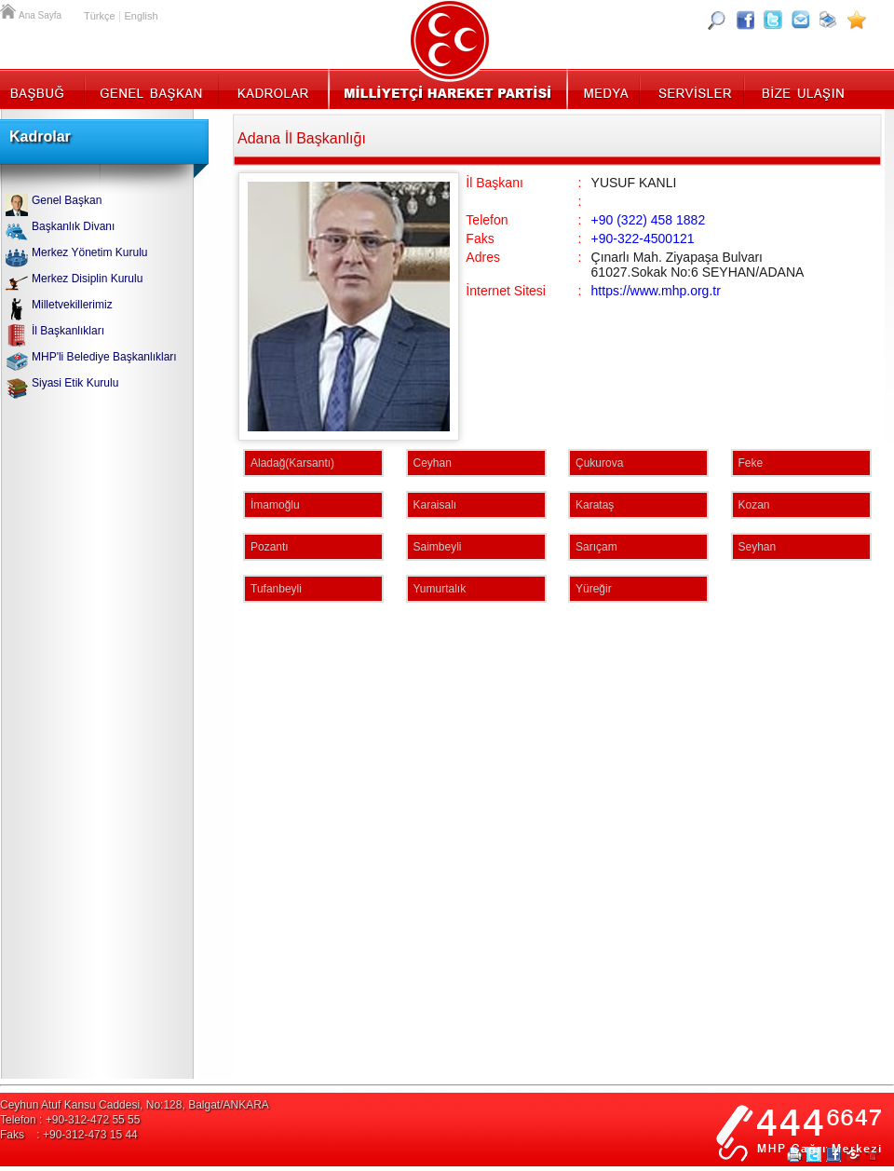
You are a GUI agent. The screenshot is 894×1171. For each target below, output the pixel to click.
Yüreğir (594, 588)
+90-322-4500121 (643, 238)
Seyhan (757, 546)
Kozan (754, 504)
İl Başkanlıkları (68, 330)
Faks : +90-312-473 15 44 (69, 1134)
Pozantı (270, 546)
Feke (751, 463)
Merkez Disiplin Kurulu (87, 278)
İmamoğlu (275, 504)
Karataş (595, 504)
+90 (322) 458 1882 (648, 219)
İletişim (801, 88)
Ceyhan (432, 463)
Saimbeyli (437, 546)
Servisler (693, 88)
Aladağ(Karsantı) (292, 463)
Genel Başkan (152, 88)
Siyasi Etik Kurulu (75, 382)
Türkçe (99, 15)
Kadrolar (272, 88)
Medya (605, 88)
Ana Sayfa (9, 9)
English (140, 15)
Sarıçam (596, 546)
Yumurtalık (440, 588)
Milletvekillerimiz (72, 304)
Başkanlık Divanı (73, 226)
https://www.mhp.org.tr (656, 290)
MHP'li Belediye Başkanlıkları (104, 356)
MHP (447, 88)
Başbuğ (42, 88)
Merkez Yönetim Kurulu (90, 252)
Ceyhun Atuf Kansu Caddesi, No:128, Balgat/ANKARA (134, 1104)
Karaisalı (435, 504)
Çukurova (599, 463)
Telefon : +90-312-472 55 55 (70, 1119)
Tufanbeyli (276, 588)
